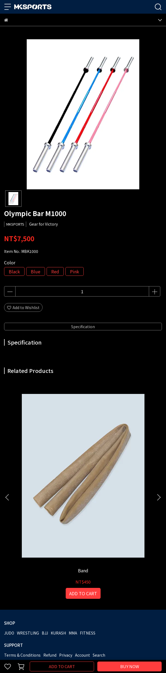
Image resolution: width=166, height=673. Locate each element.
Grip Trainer (118, 476)
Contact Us (90, 582)
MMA (73, 538)
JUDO (9, 538)
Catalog (70, 582)
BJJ (45, 538)
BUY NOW (129, 666)
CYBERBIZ (119, 652)
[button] (158, 450)
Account (82, 560)
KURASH (58, 538)
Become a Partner (43, 582)
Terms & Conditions (22, 560)
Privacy (65, 560)
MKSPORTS (14, 582)
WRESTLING (28, 538)
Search (99, 560)
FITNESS (87, 538)
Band (48, 476)
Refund (49, 560)
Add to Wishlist (23, 307)
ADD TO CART (62, 666)
